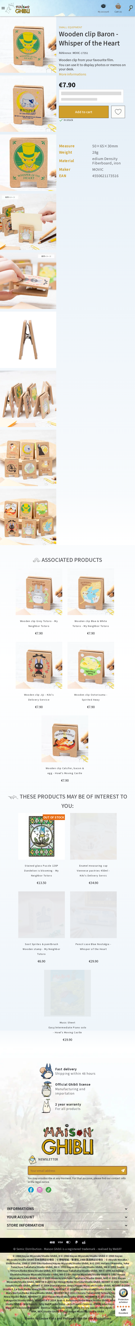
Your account (20, 1216)
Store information (25, 1225)
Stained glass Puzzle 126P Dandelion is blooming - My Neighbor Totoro (41, 870)
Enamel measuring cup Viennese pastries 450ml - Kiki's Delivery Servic (93, 870)
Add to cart (83, 111)
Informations (20, 1208)
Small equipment (70, 27)
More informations (72, 74)
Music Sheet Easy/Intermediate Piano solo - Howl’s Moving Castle (67, 1027)
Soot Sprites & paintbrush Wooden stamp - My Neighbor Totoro (41, 949)
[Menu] (129, 1289)
